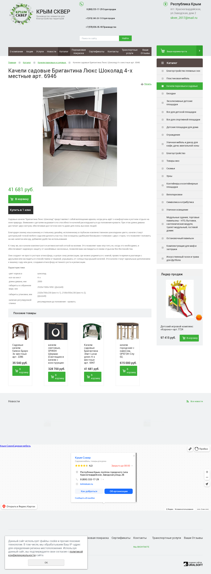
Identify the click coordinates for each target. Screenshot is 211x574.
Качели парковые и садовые (182, 86)
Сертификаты (96, 51)
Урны (169, 176)
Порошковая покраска (79, 51)
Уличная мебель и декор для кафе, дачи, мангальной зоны (182, 144)
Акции (29, 51)
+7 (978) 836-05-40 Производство (101, 26)
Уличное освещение (177, 209)
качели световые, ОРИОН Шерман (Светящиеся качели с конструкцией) (56, 353)
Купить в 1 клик (20, 210)
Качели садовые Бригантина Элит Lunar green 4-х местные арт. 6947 (91, 353)
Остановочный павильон (180, 238)
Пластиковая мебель (177, 78)
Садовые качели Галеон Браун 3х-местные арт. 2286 (20, 350)
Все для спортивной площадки (183, 119)
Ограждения (173, 134)
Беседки (171, 93)
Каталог (64, 51)
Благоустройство (175, 153)
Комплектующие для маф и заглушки (181, 247)
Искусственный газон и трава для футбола (182, 258)
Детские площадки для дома (182, 127)
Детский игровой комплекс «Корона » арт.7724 (177, 328)
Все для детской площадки (181, 111)
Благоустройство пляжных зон (183, 70)
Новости (51, 51)
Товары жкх (172, 160)
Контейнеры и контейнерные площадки (182, 185)
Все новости (197, 401)
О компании (16, 51)
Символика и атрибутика (180, 202)
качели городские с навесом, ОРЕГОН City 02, (127, 350)
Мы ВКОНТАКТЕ (141, 546)
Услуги (40, 51)
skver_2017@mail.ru (183, 18)
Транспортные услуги (129, 51)
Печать (147, 83)
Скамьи (170, 168)
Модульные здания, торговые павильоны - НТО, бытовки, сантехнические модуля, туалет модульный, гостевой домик (182, 224)
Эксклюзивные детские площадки (179, 102)
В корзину (192, 338)
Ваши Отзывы (145, 51)
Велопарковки (174, 194)
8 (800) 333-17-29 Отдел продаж (101, 9)
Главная (12, 62)
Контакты (113, 51)
